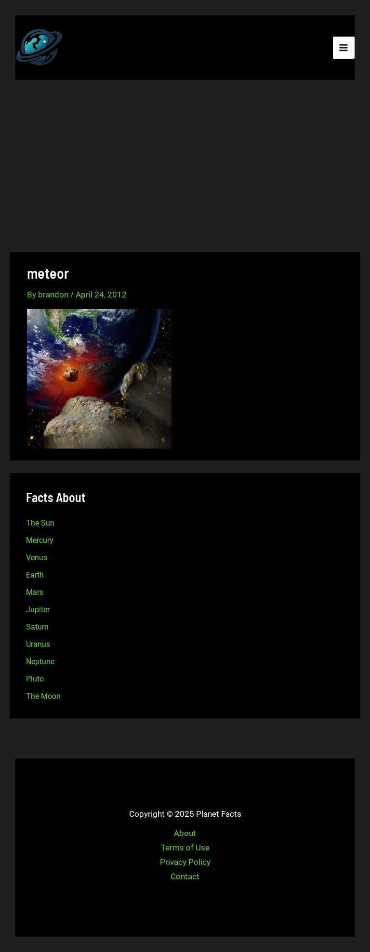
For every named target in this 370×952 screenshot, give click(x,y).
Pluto (35, 678)
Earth (35, 574)
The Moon (43, 696)
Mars (34, 592)
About (185, 833)
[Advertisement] (185, 167)
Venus (36, 557)
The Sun (40, 522)
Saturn (37, 626)
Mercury (39, 540)
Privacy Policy (185, 862)
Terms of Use (185, 847)
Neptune (40, 661)
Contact (185, 876)
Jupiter (38, 609)
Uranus (38, 644)
